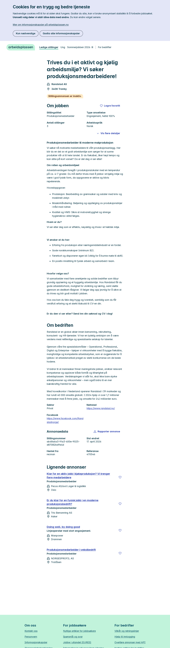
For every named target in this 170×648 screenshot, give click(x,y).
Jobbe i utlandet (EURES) (77, 642)
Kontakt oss (31, 631)
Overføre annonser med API (129, 642)
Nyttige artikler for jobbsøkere (79, 631)
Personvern (31, 636)
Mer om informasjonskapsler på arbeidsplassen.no (41, 24)
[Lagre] (120, 477)
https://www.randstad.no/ (101, 408)
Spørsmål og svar (73, 636)
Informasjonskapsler (36, 642)
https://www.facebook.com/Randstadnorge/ (65, 420)
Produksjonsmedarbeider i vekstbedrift (71, 549)
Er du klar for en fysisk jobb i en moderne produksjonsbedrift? (72, 502)
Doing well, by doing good (63, 526)
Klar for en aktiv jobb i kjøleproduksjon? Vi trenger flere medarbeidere (78, 475)
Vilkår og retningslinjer (126, 631)
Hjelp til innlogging (124, 636)
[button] (107, 431)
